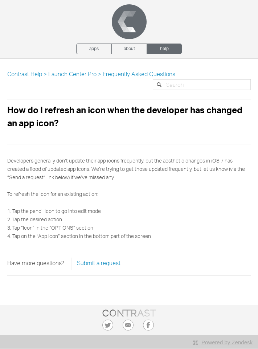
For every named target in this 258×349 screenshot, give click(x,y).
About (129, 49)
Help (164, 49)
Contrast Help (24, 75)
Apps (94, 49)
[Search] (202, 84)
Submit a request (98, 264)
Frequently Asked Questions (139, 75)
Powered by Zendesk (227, 342)
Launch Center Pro (72, 75)
